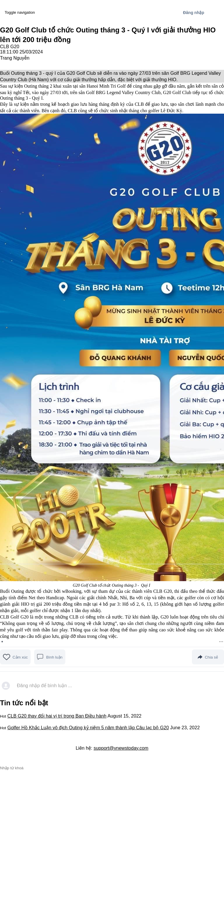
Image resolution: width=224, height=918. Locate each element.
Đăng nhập (193, 12)
